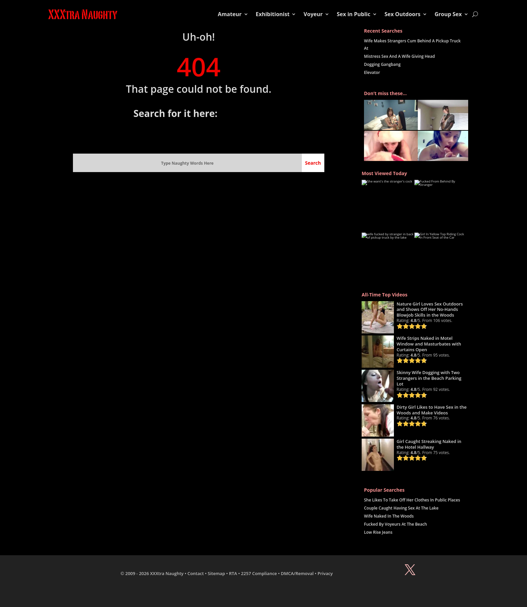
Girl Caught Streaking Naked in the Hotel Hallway (429, 444)
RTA (233, 573)
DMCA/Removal (297, 573)
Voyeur (313, 14)
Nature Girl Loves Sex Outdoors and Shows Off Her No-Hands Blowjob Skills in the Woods (430, 309)
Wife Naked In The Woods (389, 516)
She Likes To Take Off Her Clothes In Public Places (412, 500)
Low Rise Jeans (378, 532)
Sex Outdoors (402, 14)
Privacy (325, 573)
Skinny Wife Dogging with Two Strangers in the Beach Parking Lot (429, 378)
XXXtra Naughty (167, 573)
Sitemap (216, 573)
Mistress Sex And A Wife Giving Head (399, 56)
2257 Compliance (259, 573)
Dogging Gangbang (382, 64)
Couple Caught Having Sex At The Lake (401, 508)
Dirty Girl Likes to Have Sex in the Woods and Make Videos (432, 410)
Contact (196, 573)
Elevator (372, 72)
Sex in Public (353, 14)
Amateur (230, 14)
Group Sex (448, 14)
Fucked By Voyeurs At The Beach (395, 524)
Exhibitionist (273, 14)
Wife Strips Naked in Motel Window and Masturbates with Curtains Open (429, 344)
